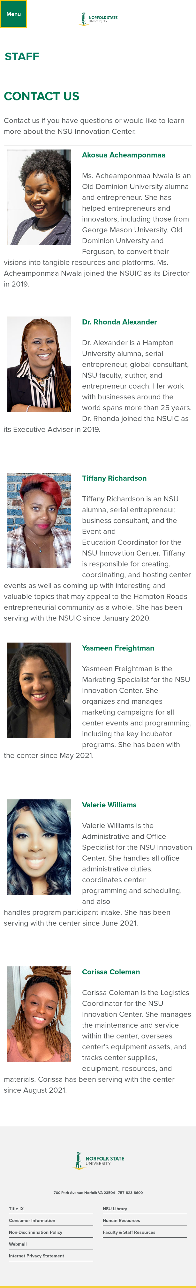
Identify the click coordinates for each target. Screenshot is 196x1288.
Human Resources (121, 1220)
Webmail (18, 1244)
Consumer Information (32, 1220)
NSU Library (115, 1209)
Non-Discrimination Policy (35, 1232)
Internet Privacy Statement (36, 1256)
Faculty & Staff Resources (129, 1232)
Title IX (16, 1209)
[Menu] (13, 14)
